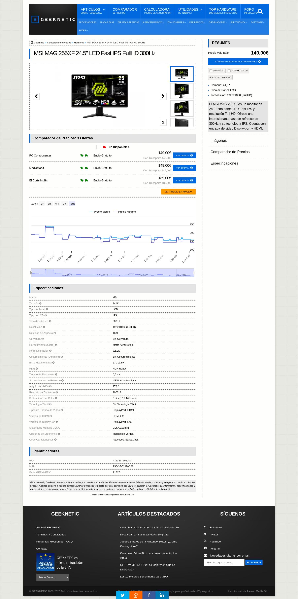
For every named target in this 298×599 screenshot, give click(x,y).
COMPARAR (216, 71)
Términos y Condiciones (53, 534)
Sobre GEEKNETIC (49, 527)
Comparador (124, 11)
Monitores (84, 42)
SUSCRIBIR (213, 570)
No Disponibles (116, 147)
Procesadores (88, 22)
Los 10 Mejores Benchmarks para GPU (147, 581)
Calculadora (157, 11)
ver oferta (183, 155)
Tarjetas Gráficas (128, 22)
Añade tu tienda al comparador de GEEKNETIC (112, 495)
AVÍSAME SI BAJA (238, 71)
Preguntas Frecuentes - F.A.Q (56, 541)
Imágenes (217, 139)
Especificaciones (222, 155)
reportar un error (220, 78)
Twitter (211, 534)
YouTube (213, 541)
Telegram (213, 549)
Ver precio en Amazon (178, 191)
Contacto (42, 549)
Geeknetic (40, 42)
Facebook (214, 527)
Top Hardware (223, 11)
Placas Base (107, 22)
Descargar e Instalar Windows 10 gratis (147, 539)
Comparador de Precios (62, 42)
